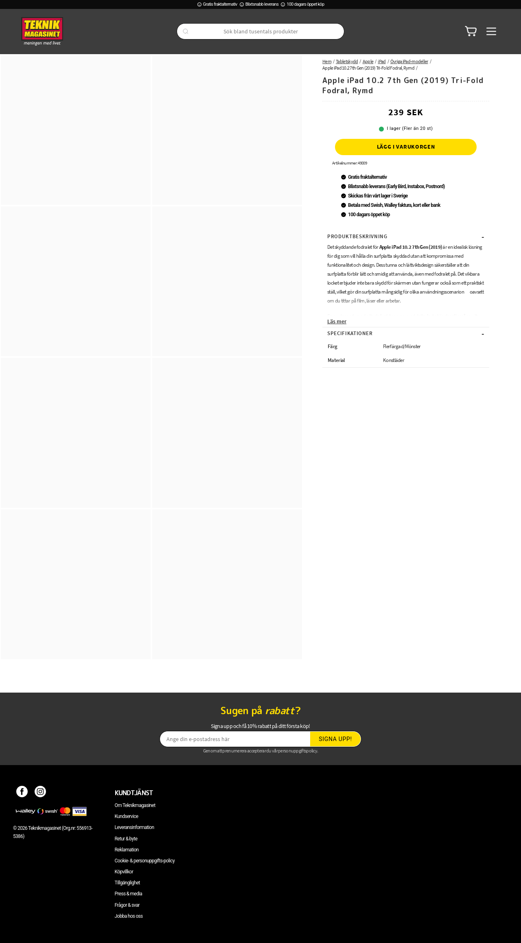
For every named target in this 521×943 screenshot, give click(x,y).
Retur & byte (126, 839)
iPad (381, 61)
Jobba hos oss (129, 916)
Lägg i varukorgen (406, 146)
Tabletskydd (347, 61)
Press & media (128, 894)
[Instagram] (40, 792)
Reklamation (127, 850)
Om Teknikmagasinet (135, 805)
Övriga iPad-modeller (409, 61)
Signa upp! (335, 739)
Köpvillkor (124, 872)
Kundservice (126, 816)
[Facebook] (22, 792)
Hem (326, 61)
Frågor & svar (127, 905)
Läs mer (336, 321)
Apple (368, 61)
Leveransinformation (134, 827)
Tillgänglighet (127, 883)
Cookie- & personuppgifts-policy (145, 861)
